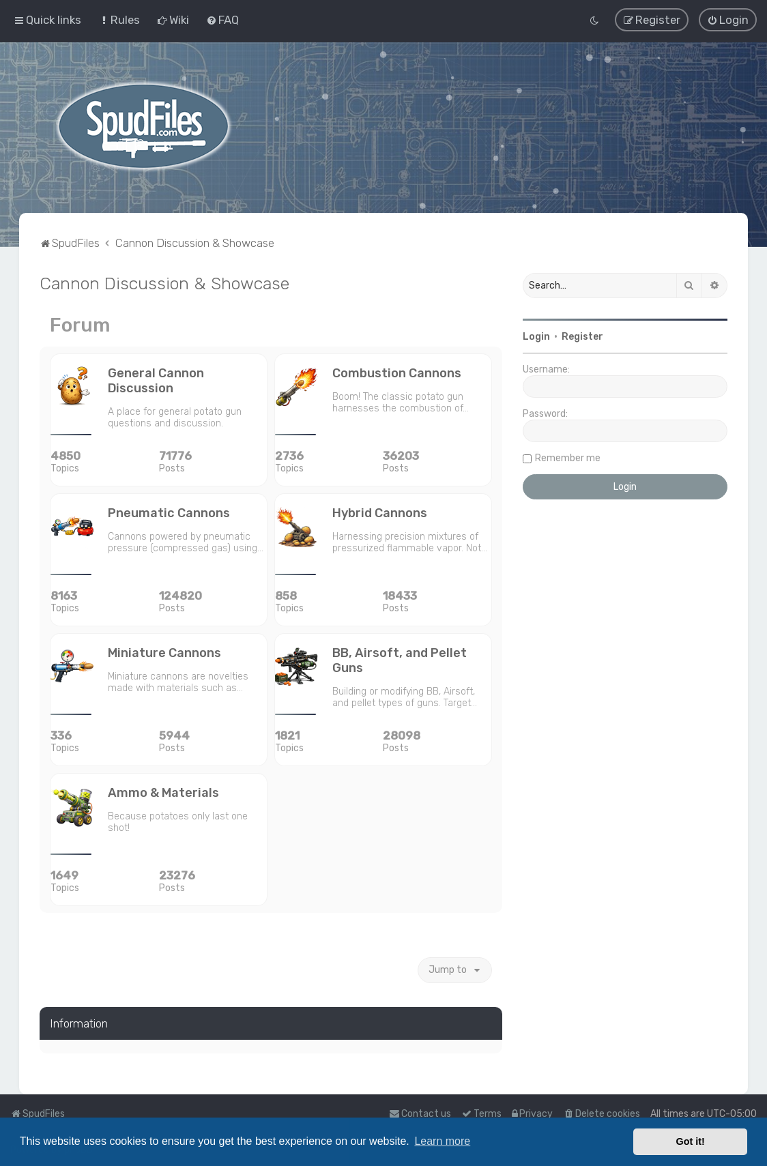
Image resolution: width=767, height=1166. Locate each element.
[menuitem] (119, 20)
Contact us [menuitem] (420, 1114)
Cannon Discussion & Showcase (164, 282)
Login (536, 336)
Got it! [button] (690, 1141)
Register (582, 336)
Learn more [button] (442, 1141)
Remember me (567, 457)
